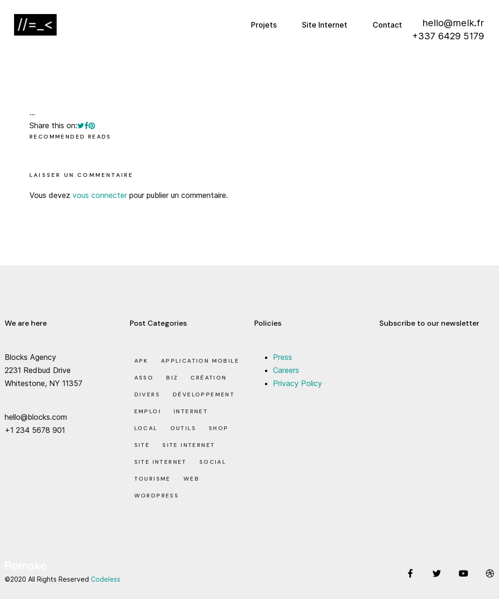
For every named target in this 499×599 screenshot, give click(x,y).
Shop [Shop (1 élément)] (219, 428)
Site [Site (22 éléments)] (142, 445)
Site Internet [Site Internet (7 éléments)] (160, 462)
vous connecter (100, 195)
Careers (286, 370)
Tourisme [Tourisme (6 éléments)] (152, 478)
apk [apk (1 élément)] (141, 361)
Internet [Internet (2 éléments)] (191, 411)
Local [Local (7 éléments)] (146, 428)
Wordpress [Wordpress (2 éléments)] (156, 495)
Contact (387, 24)
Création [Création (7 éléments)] (209, 377)
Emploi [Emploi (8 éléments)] (147, 411)
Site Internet (324, 24)
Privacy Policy (297, 383)
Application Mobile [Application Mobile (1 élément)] (200, 361)
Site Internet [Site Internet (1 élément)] (188, 445)
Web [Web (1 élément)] (191, 478)
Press (282, 357)
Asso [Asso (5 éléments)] (144, 377)
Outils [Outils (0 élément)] (183, 428)
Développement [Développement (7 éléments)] (204, 394)
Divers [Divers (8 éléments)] (147, 394)
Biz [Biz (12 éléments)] (172, 377)
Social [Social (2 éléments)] (212, 462)
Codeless (105, 579)
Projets (264, 24)
